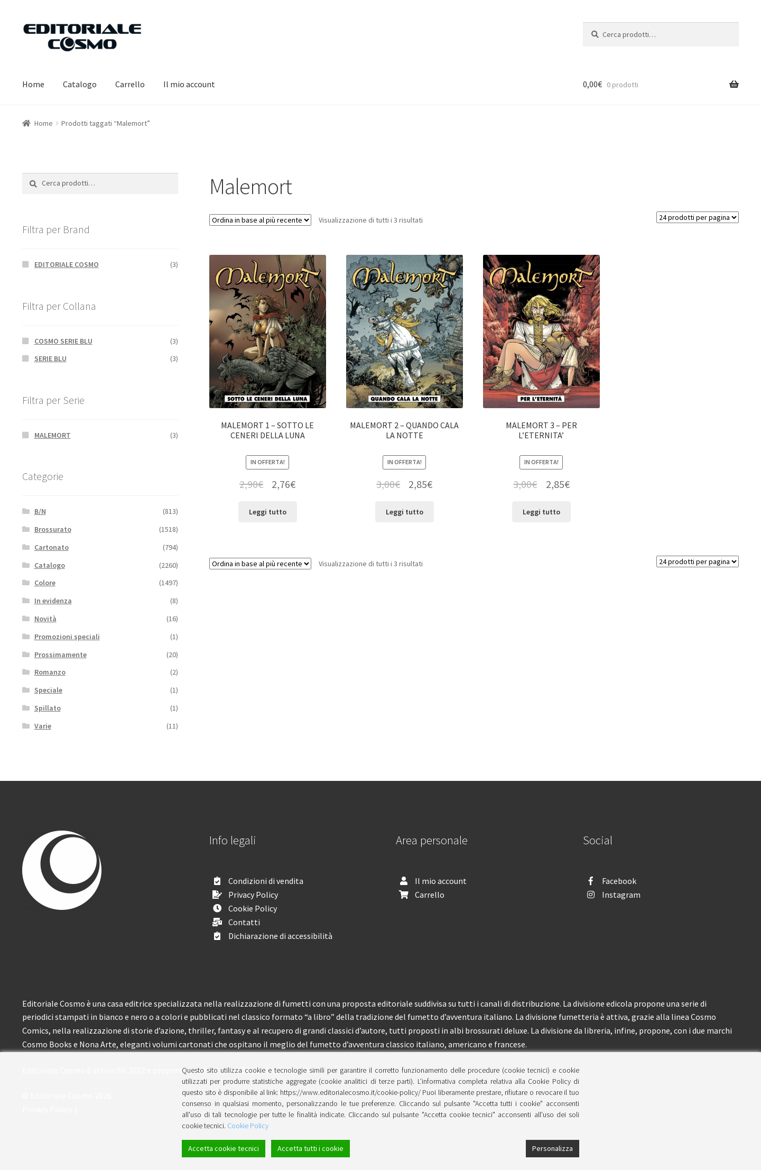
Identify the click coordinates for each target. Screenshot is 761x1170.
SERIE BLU (50, 358)
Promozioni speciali (67, 636)
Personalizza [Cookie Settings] (552, 1148)
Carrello (130, 84)
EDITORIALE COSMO (66, 264)
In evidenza (53, 600)
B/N (40, 511)
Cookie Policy (252, 908)
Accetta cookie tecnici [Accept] (223, 1148)
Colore (44, 582)
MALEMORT (52, 435)
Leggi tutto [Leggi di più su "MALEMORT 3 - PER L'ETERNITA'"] (541, 512)
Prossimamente (60, 654)
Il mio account (189, 84)
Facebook (619, 881)
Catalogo (80, 84)
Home (33, 84)
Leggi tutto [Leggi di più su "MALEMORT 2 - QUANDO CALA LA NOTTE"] (404, 512)
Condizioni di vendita (265, 881)
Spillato (47, 708)
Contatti (244, 922)
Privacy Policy (253, 894)
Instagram (621, 894)
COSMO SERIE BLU (63, 341)
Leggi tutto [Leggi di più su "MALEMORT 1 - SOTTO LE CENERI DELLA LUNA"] (267, 512)
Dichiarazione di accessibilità (280, 936)
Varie (42, 726)
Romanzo (50, 672)
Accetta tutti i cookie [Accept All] (310, 1148)
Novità (45, 618)
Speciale (48, 690)
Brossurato (52, 529)
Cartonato (51, 547)
